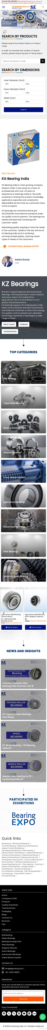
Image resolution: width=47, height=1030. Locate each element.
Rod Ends (39, 864)
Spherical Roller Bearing (11, 857)
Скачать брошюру (36, 1)
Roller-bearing (28, 850)
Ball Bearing (6, 844)
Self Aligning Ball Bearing (11, 850)
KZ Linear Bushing (8, 876)
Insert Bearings (7, 869)
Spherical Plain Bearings (11, 867)
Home (4, 895)
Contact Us (7, 918)
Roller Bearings (8, 938)
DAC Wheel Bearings (33, 871)
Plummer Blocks (8, 862)
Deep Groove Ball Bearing (27, 846)
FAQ (3, 924)
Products (6, 902)
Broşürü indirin (19, 3)
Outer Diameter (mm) (14, 89)
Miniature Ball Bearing (21, 844)
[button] (43, 19)
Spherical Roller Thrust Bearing (13, 853)
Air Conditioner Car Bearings (13, 871)
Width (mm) (9, 98)
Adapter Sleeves (28, 867)
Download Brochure (24, 1)
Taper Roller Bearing (34, 853)
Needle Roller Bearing (31, 855)
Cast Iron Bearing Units (34, 860)
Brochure (6, 921)
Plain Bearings (28, 864)
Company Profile (9, 898)
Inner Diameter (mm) (14, 80)
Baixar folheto (29, 3)
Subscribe (23, 999)
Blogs (4, 914)
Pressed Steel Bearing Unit (11, 864)
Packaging (6, 911)
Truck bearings (7, 873)
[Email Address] (23, 993)
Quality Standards (10, 905)
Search (24, 110)
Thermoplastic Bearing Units (12, 860)
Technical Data (8, 908)
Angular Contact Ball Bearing (13, 848)
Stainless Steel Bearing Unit (25, 862)
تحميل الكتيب (38, 3)
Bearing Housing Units (30, 857)
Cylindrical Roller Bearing (11, 855)
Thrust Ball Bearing (9, 846)
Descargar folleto (7, 3)
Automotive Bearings (23, 869)
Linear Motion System (23, 873)
